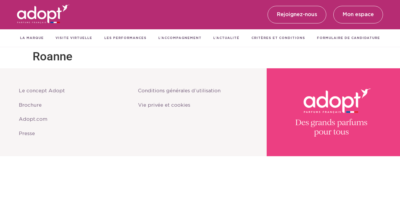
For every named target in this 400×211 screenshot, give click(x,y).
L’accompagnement (179, 38)
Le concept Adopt (44, 90)
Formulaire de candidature (348, 38)
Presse (28, 136)
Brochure (32, 105)
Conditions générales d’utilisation (184, 90)
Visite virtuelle (74, 38)
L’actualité (226, 38)
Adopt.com (34, 121)
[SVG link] (43, 15)
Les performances (125, 38)
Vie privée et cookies (166, 105)
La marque (32, 38)
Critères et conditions (278, 38)
